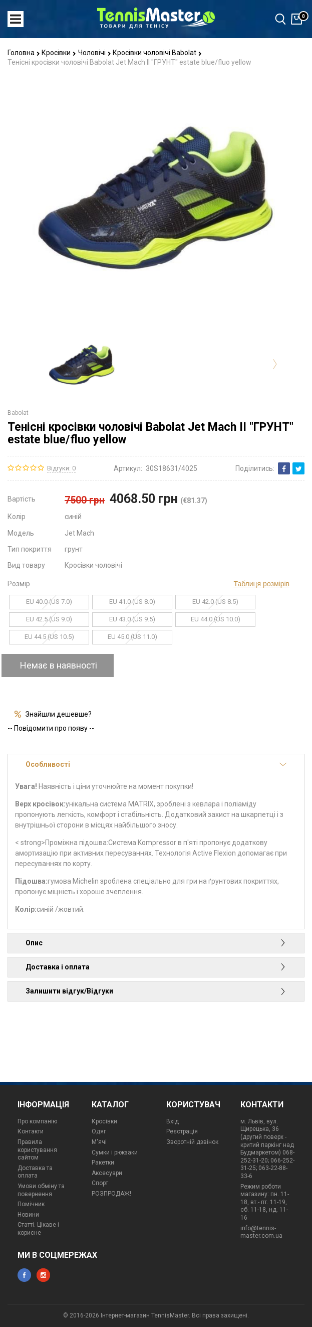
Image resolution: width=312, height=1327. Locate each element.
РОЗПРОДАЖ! (111, 1193)
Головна (24, 53)
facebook (24, 1275)
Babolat (18, 412)
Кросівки (59, 53)
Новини (28, 1214)
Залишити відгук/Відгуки (156, 991)
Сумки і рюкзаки (115, 1152)
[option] (82, 364)
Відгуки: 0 (61, 468)
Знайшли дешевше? (59, 714)
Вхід (172, 1121)
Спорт (100, 1183)
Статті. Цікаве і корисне (38, 1228)
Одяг (99, 1131)
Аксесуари (107, 1173)
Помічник (31, 1204)
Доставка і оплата (156, 967)
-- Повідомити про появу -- (51, 728)
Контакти (31, 1131)
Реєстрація (182, 1131)
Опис (156, 943)
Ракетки (103, 1162)
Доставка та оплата (35, 1172)
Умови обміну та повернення (41, 1190)
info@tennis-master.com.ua (261, 1232)
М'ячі (99, 1141)
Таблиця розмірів (261, 584)
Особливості (156, 764)
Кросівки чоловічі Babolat (157, 53)
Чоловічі (94, 53)
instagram (43, 1275)
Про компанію (37, 1121)
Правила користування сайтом (37, 1149)
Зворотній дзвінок (192, 1141)
